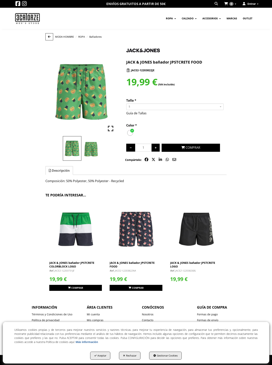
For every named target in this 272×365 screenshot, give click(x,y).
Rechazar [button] (129, 355)
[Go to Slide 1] (72, 148)
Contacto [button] (147, 320)
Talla (131, 100)
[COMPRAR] (191, 148)
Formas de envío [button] (207, 320)
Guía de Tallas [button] (136, 113)
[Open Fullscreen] (111, 128)
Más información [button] (87, 342)
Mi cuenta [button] (93, 314)
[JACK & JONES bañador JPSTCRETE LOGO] (196, 229)
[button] (17, 4)
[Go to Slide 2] (91, 149)
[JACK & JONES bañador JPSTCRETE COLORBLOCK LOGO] (75, 229)
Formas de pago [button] (207, 314)
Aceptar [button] (100, 355)
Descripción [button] (59, 170)
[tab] (59, 170)
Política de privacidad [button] (46, 320)
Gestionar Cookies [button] (165, 355)
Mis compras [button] (95, 320)
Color (131, 125)
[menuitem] (216, 4)
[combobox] (175, 107)
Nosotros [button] (147, 314)
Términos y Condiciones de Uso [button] (52, 314)
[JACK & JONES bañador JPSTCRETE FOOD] (136, 229)
